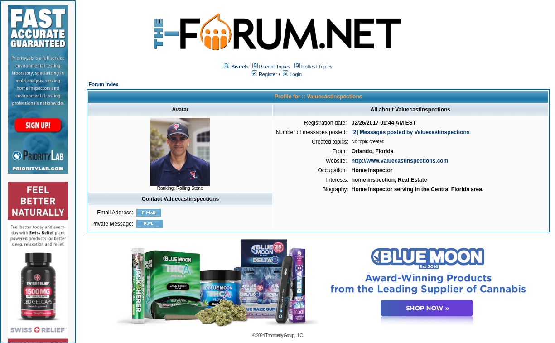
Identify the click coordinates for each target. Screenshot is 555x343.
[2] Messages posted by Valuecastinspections (411, 132)
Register (264, 74)
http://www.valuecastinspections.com (400, 161)
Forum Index (103, 84)
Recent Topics (274, 66)
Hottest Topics (317, 66)
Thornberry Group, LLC (283, 335)
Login (292, 74)
